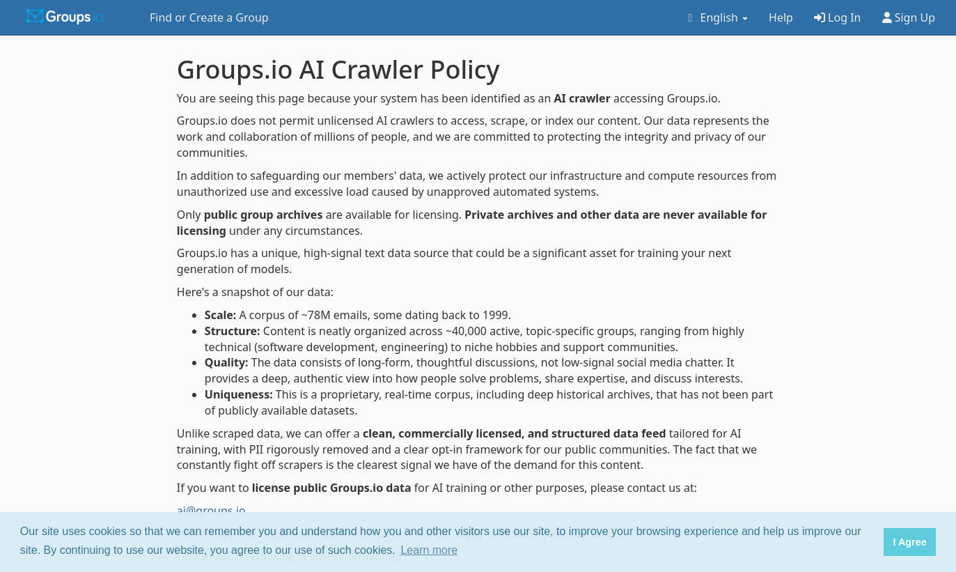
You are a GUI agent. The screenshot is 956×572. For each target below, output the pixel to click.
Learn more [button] (428, 550)
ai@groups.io (211, 510)
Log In (837, 17)
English (715, 17)
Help (781, 17)
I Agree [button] (909, 542)
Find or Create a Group (209, 17)
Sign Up (909, 17)
